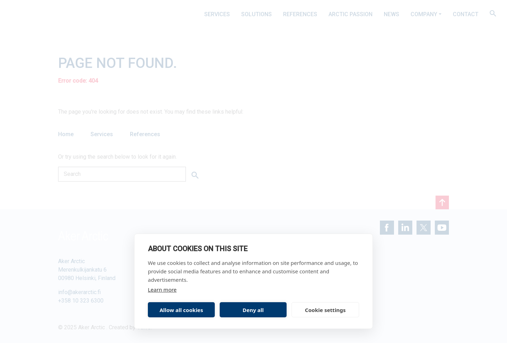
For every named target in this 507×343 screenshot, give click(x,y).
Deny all (253, 309)
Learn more (162, 289)
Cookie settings (325, 309)
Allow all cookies (181, 309)
